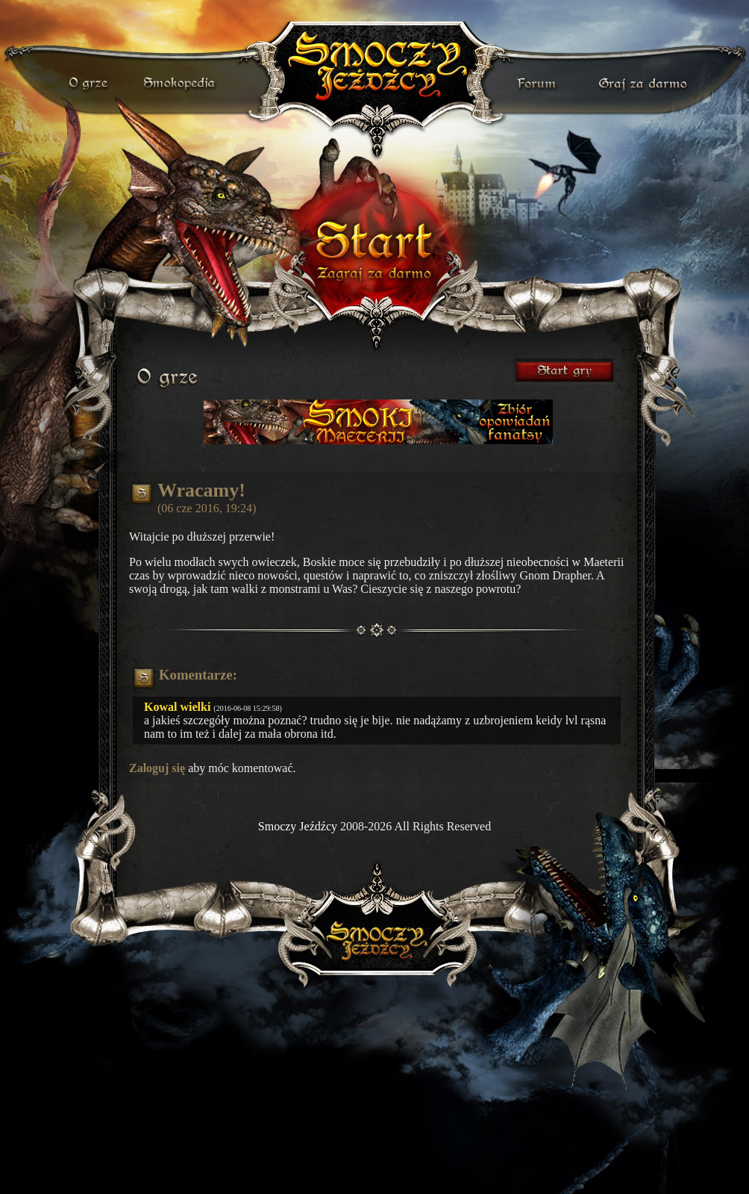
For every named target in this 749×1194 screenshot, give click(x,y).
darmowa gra (646, 83)
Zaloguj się (157, 768)
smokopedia (181, 83)
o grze (90, 83)
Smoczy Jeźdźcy (297, 826)
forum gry (539, 83)
